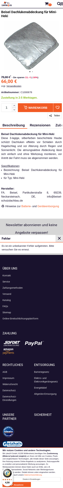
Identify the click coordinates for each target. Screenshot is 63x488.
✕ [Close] (59, 238)
